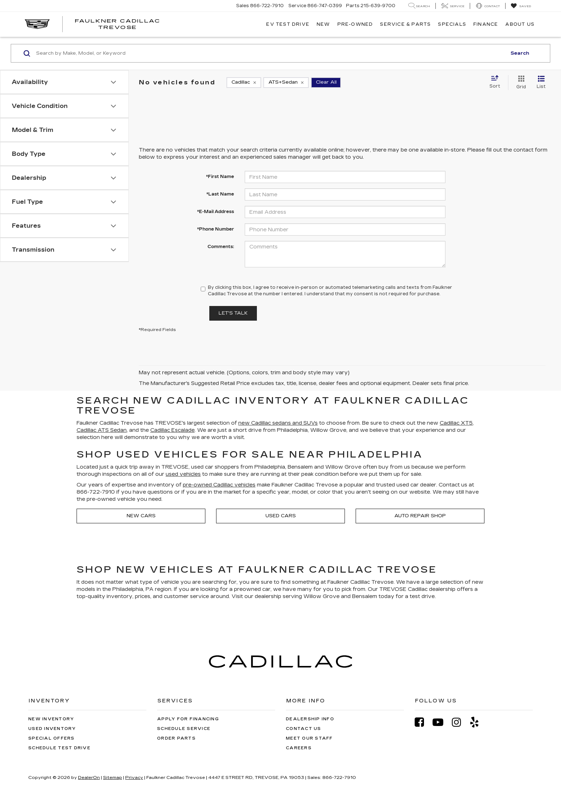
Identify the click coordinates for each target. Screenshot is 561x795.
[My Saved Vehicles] (520, 6)
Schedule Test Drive (59, 748)
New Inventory (51, 719)
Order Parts (176, 738)
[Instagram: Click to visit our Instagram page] (460, 722)
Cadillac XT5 (456, 423)
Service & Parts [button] (405, 24)
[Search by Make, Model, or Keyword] (270, 53)
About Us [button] (520, 24)
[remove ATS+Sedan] (286, 82)
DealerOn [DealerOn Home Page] (89, 777)
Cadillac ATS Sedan (102, 430)
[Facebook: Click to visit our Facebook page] (423, 722)
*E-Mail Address (215, 211)
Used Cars (280, 516)
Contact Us (303, 728)
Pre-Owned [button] (355, 24)
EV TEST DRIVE (287, 24)
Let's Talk (233, 313)
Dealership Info (310, 719)
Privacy (134, 777)
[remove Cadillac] (243, 82)
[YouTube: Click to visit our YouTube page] (441, 722)
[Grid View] (519, 82)
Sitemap (112, 777)
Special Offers (51, 738)
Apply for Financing (188, 719)
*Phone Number (215, 229)
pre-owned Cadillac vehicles (219, 485)
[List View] (541, 82)
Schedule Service (183, 728)
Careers (299, 748)
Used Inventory (52, 728)
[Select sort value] (497, 82)
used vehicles (183, 474)
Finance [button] (485, 24)
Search (520, 53)
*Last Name (220, 194)
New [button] (323, 24)
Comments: (221, 246)
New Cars (141, 516)
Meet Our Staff (309, 738)
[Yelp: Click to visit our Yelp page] (478, 722)
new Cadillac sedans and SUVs (278, 423)
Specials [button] (452, 24)
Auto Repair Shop (420, 516)
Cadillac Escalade (172, 430)
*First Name (220, 176)
